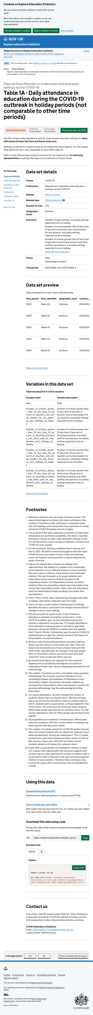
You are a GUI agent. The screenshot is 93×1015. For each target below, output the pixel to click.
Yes (32, 956)
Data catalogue (18, 69)
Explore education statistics (22, 44)
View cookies (67, 30)
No (46, 956)
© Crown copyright (81, 1008)
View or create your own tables (41, 804)
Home (6, 69)
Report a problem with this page (73, 956)
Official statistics (55, 200)
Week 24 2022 (52, 194)
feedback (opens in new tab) (44, 63)
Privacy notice (18, 975)
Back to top (9, 207)
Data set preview (12, 180)
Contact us (9, 200)
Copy (85, 837)
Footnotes (9, 192)
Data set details (12, 176)
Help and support (11, 978)
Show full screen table (37, 368)
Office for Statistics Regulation (52, 987)
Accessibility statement (46, 975)
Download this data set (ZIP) (40, 791)
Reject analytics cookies (46, 30)
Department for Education (42, 983)
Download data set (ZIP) (74, 130)
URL (28, 837)
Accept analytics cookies (17, 30)
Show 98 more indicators (57, 251)
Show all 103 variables (37, 493)
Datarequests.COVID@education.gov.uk (53, 929)
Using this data (11, 196)
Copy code (79, 867)
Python (31, 851)
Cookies (7, 975)
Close (86, 50)
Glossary (61, 975)
